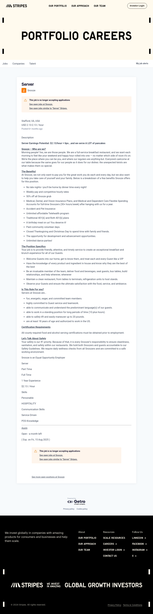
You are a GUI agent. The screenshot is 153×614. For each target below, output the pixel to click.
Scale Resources (114, 537)
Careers (110, 543)
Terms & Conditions (132, 605)
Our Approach (80, 5)
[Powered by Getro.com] (76, 501)
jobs (5, 63)
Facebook (139, 543)
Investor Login (138, 5)
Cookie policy (82, 509)
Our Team (99, 5)
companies (18, 63)
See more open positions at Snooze (48, 477)
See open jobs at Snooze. (41, 104)
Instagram (140, 549)
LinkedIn (139, 537)
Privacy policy (68, 509)
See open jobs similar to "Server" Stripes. (48, 108)
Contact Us (110, 555)
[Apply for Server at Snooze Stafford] (24, 428)
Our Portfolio (58, 5)
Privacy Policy (114, 605)
